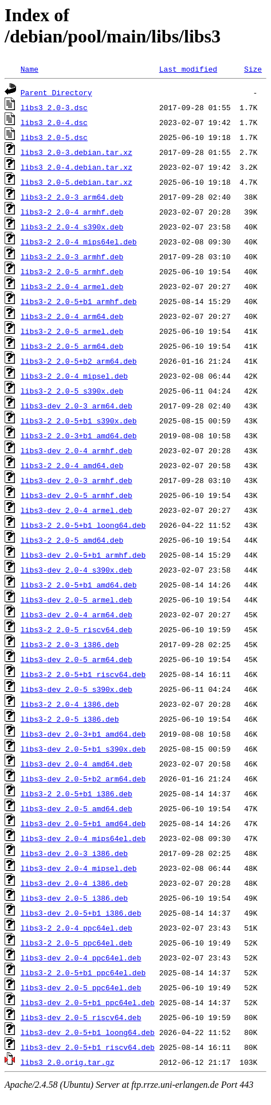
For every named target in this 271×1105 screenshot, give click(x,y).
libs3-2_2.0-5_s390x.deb (72, 391)
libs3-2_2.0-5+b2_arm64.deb (79, 361)
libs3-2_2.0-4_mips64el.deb (79, 241)
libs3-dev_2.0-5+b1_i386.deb (81, 913)
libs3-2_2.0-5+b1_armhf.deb (79, 301)
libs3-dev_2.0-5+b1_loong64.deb (88, 1032)
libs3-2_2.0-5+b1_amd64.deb (79, 584)
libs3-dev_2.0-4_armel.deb (76, 510)
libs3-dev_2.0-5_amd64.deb (76, 808)
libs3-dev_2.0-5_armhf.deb (76, 495)
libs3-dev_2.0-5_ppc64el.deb (81, 987)
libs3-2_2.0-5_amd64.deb (72, 540)
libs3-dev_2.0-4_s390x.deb (76, 570)
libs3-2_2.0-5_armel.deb (72, 331)
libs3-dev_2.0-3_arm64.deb (76, 405)
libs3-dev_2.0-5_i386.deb (74, 898)
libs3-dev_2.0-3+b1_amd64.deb (83, 734)
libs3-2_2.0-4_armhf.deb (72, 212)
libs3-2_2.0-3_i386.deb (70, 644)
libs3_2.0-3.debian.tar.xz (76, 152)
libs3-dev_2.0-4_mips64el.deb (83, 838)
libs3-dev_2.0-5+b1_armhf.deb (83, 555)
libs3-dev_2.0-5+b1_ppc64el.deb (88, 1002)
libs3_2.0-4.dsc (54, 122)
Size (253, 69)
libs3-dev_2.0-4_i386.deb (74, 883)
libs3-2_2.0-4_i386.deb (70, 704)
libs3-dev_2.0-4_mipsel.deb (79, 868)
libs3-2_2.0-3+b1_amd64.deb (79, 435)
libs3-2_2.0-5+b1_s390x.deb (79, 420)
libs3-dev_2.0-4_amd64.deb (76, 763)
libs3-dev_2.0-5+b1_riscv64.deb (88, 1047)
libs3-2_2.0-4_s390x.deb (72, 226)
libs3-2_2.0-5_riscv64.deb (76, 629)
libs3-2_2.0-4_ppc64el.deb (76, 928)
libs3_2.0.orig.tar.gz (68, 1062)
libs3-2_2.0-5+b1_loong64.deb (83, 525)
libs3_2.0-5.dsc (54, 137)
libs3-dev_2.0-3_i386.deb (74, 853)
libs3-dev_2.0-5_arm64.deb (76, 659)
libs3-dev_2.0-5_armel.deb (76, 599)
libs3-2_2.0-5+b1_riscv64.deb (83, 674)
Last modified (188, 69)
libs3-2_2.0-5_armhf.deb (72, 271)
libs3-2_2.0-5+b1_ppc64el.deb (83, 972)
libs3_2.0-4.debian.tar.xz (76, 167)
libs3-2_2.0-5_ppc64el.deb (76, 942)
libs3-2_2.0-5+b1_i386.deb (76, 793)
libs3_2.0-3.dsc (54, 107)
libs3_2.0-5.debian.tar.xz (76, 182)
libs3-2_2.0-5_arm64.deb (72, 346)
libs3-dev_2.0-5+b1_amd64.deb (83, 823)
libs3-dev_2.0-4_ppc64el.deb (81, 957)
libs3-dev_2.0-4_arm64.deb (76, 614)
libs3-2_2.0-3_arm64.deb (72, 197)
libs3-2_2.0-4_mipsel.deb (74, 376)
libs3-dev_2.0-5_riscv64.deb (81, 1017)
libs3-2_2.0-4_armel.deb (72, 286)
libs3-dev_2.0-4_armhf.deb (76, 450)
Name (29, 69)
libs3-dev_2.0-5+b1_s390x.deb (83, 749)
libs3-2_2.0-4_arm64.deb (72, 316)
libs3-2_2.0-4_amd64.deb (72, 465)
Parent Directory (56, 92)
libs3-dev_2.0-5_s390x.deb (76, 689)
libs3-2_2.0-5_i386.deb (70, 719)
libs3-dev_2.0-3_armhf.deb (76, 480)
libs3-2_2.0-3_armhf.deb (72, 256)
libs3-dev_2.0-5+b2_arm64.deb (83, 778)
